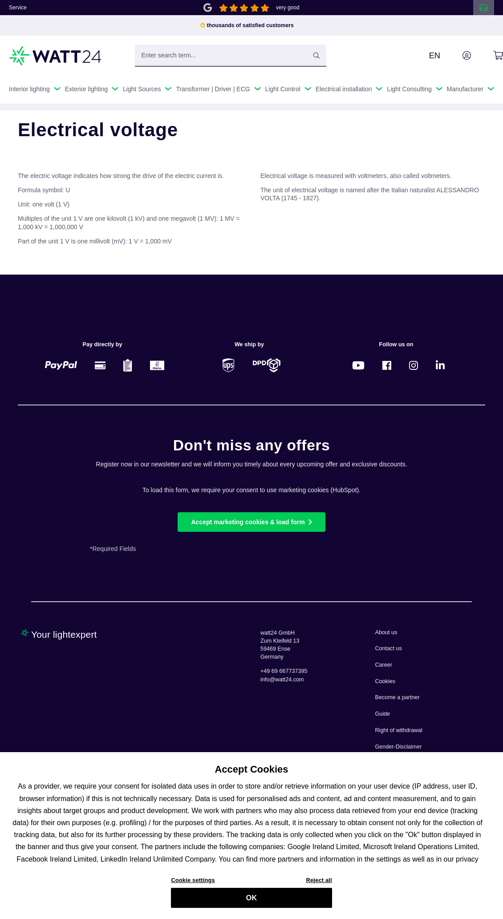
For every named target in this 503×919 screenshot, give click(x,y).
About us (386, 632)
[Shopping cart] (488, 55)
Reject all (319, 883)
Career (384, 665)
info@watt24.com (282, 679)
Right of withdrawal (398, 730)
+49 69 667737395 (283, 671)
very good (288, 7)
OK (251, 902)
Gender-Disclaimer (398, 747)
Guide (382, 714)
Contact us (388, 648)
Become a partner (397, 697)
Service (18, 7)
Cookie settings (193, 883)
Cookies (385, 681)
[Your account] (456, 55)
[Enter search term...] (231, 56)
